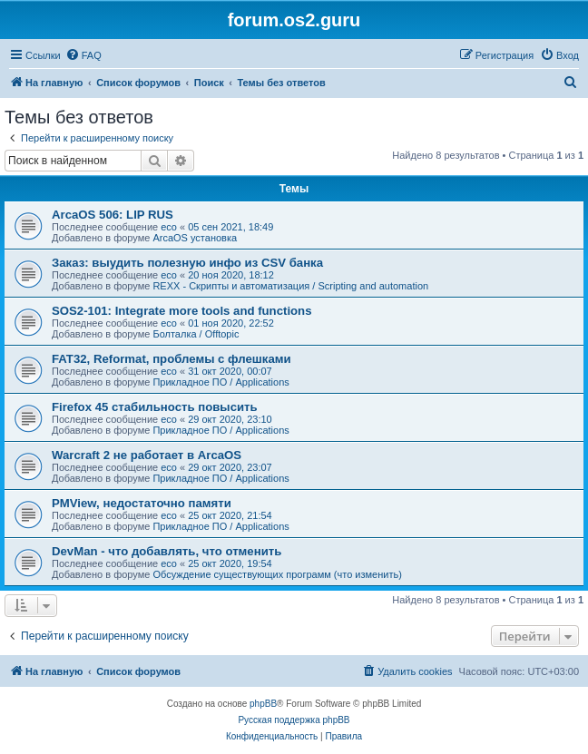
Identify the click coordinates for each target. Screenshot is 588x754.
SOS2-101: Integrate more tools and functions (182, 311)
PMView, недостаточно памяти (141, 503)
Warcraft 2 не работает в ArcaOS (146, 455)
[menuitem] (83, 55)
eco (169, 226)
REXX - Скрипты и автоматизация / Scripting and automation (290, 285)
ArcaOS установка (194, 237)
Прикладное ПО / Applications (220, 382)
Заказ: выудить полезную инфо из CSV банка (187, 262)
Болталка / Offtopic (195, 333)
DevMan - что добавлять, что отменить (166, 551)
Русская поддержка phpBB (293, 720)
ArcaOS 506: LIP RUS (112, 214)
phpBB (263, 704)
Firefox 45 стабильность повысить (155, 407)
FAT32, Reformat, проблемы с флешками (171, 359)
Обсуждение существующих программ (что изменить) (276, 574)
